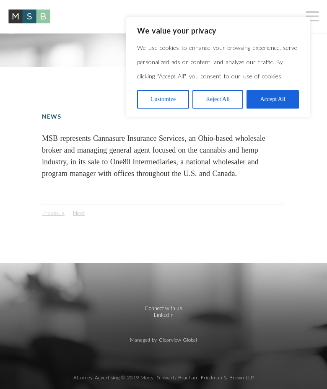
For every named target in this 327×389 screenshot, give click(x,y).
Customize (163, 99)
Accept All (272, 99)
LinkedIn (164, 314)
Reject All (218, 99)
